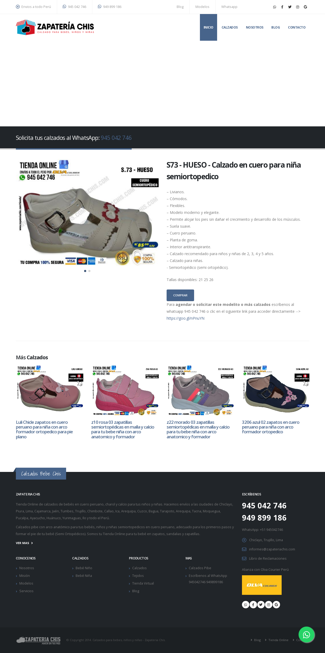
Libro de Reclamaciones (268, 558)
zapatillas (192, 534)
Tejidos (138, 575)
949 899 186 (109, 6)
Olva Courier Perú (275, 569)
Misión (24, 575)
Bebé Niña (84, 575)
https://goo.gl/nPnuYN (185, 318)
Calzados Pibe (200, 568)
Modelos (202, 6)
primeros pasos (218, 527)
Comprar (180, 295)
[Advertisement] (162, 80)
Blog (180, 6)
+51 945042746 (271, 529)
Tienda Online (278, 640)
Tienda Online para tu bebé (124, 534)
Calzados (230, 27)
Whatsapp (229, 6)
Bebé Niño (84, 568)
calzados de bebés (59, 504)
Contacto (296, 27)
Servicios (26, 591)
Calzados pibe (27, 527)
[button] (85, 271)
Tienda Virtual (143, 583)
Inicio (208, 27)
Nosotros (254, 27)
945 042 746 (74, 6)
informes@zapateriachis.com (272, 549)
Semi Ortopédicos (70, 534)
